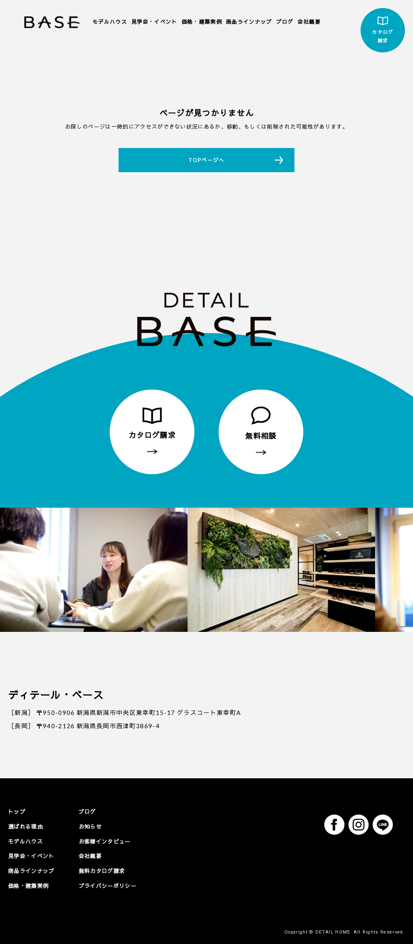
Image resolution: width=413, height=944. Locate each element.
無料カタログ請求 (102, 870)
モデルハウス (109, 22)
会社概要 (309, 22)
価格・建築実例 (201, 22)
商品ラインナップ (249, 22)
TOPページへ (206, 160)
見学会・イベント (154, 22)
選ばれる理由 (25, 826)
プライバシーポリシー (107, 885)
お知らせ (90, 826)
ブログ (285, 22)
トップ (16, 812)
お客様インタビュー (105, 841)
